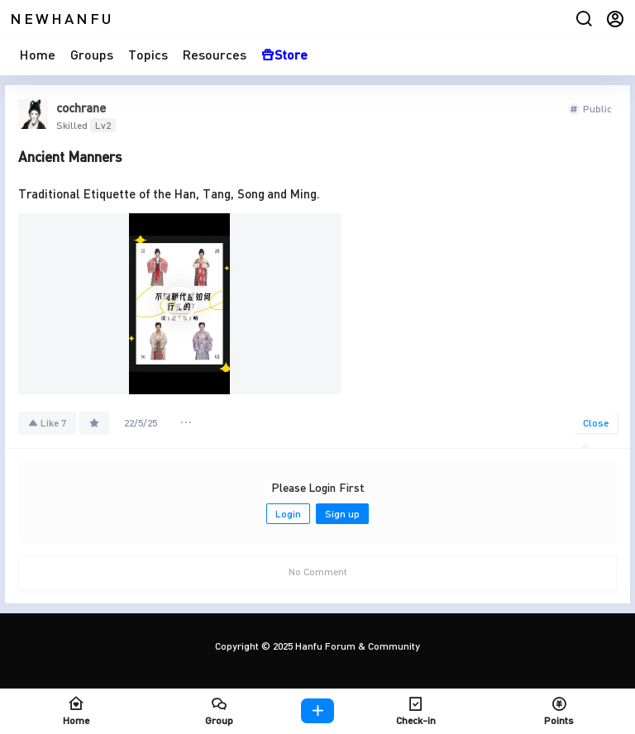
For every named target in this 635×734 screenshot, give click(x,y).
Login (288, 514)
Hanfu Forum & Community (356, 646)
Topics (148, 54)
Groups (91, 54)
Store (284, 54)
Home (37, 54)
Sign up (342, 514)
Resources (214, 54)
